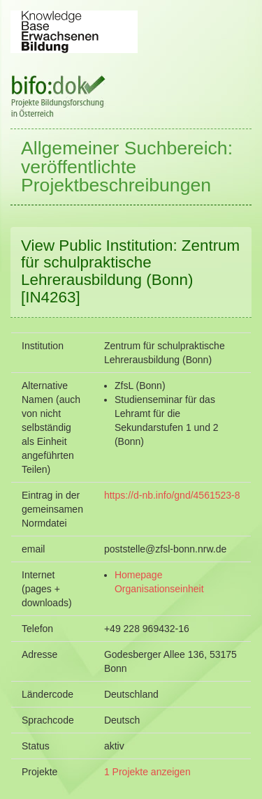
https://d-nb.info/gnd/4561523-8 (172, 495)
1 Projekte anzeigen (147, 771)
